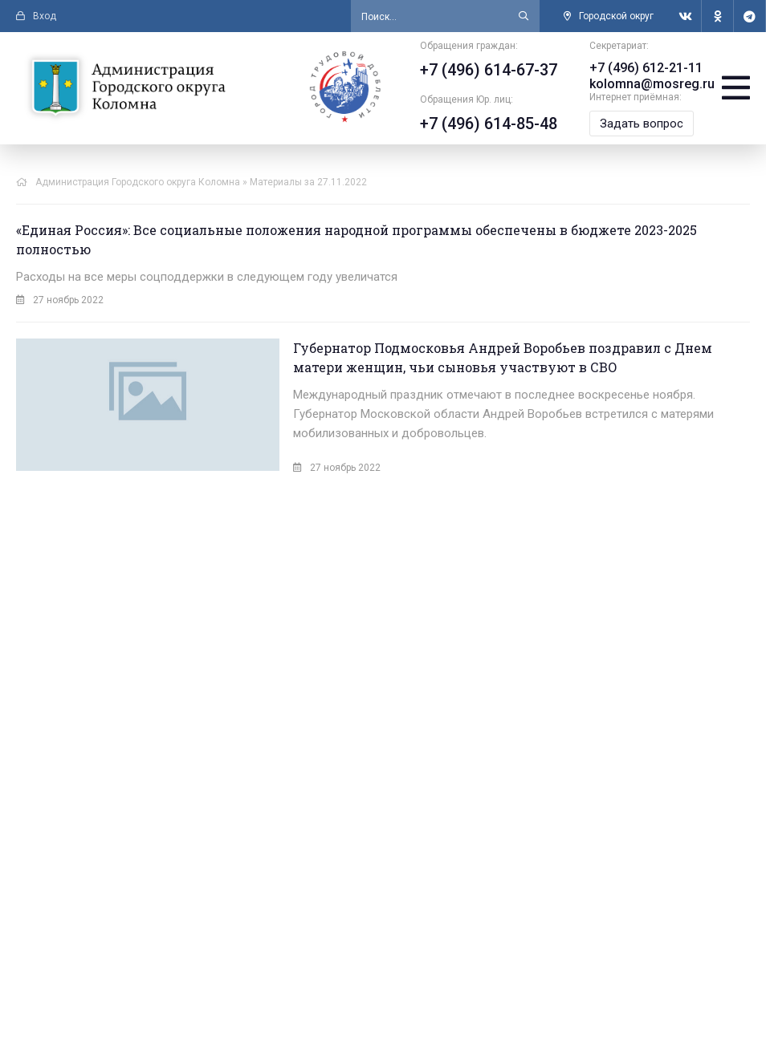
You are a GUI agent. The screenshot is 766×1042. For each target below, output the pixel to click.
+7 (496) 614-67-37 (487, 69)
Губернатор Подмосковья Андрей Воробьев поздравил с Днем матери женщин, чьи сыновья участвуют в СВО (461, 357)
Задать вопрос (640, 123)
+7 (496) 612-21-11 (644, 67)
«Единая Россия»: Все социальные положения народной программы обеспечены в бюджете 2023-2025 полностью (356, 239)
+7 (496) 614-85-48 (487, 123)
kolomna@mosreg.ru (650, 83)
